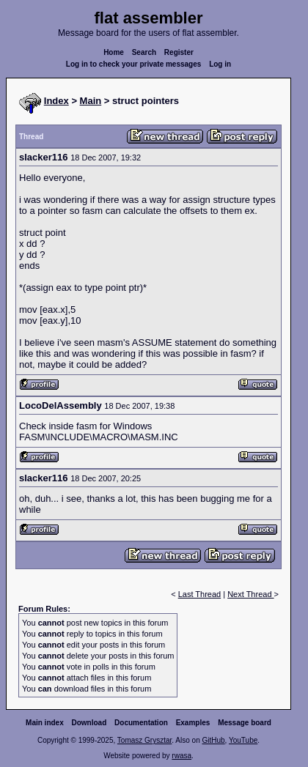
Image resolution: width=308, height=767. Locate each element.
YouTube (243, 740)
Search (144, 52)
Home (113, 52)
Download (89, 723)
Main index (45, 723)
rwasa (181, 756)
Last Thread (199, 594)
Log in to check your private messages (134, 64)
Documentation (141, 723)
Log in (220, 64)
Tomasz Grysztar (144, 740)
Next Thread (250, 594)
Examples (193, 723)
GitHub (213, 740)
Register (179, 52)
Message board (244, 723)
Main (91, 100)
